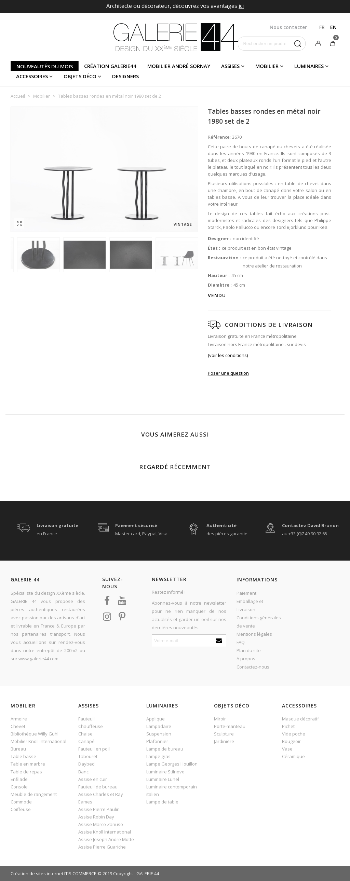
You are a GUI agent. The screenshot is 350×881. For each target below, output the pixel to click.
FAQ (241, 642)
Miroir (220, 719)
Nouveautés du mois (44, 66)
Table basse (23, 756)
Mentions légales (254, 634)
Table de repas (26, 772)
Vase (287, 749)
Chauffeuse (90, 726)
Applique (155, 719)
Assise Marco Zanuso (100, 824)
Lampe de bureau (164, 749)
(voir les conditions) (228, 355)
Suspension (158, 734)
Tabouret (87, 756)
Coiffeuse (21, 809)
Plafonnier (157, 741)
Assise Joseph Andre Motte (106, 839)
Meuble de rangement (34, 794)
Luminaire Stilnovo (165, 772)
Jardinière (224, 741)
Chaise (85, 734)
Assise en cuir (92, 779)
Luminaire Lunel (162, 779)
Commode (21, 802)
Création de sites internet (37, 873)
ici (241, 6)
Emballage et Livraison (250, 605)
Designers (125, 76)
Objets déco (80, 76)
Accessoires (32, 76)
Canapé (86, 741)
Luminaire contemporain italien (171, 790)
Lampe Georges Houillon (172, 764)
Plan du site (249, 650)
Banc (83, 772)
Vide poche (293, 734)
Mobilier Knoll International (38, 741)
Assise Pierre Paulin (99, 809)
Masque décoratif (300, 719)
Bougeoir (291, 741)
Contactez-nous (253, 667)
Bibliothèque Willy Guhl (34, 734)
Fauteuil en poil (94, 749)
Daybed (86, 764)
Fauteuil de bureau (98, 787)
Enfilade (19, 779)
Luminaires (309, 66)
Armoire (19, 719)
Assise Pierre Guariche (102, 847)
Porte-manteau (229, 726)
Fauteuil (86, 719)
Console (19, 787)
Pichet (288, 726)
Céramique (293, 756)
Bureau (18, 749)
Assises (230, 66)
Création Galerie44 (110, 66)
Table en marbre (28, 764)
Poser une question (228, 373)
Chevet (18, 726)
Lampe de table (162, 802)
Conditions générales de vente (259, 622)
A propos (246, 659)
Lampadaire (158, 726)
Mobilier (267, 66)
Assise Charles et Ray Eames (100, 798)
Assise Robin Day (96, 817)
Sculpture (224, 734)
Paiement (246, 593)
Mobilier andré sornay (178, 66)
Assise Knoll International (104, 832)
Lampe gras (158, 756)
